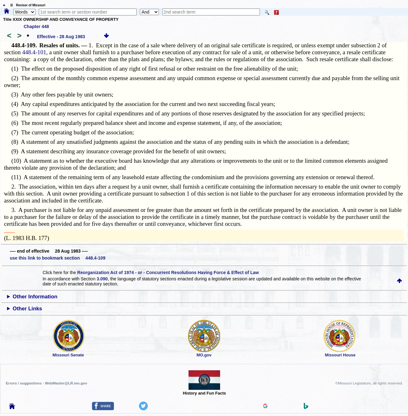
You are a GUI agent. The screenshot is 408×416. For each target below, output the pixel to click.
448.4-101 (34, 52)
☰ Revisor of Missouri (26, 5)
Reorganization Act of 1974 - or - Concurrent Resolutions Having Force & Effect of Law (168, 272)
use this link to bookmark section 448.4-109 (57, 258)
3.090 (102, 278)
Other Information (35, 297)
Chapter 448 (36, 26)
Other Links (27, 309)
